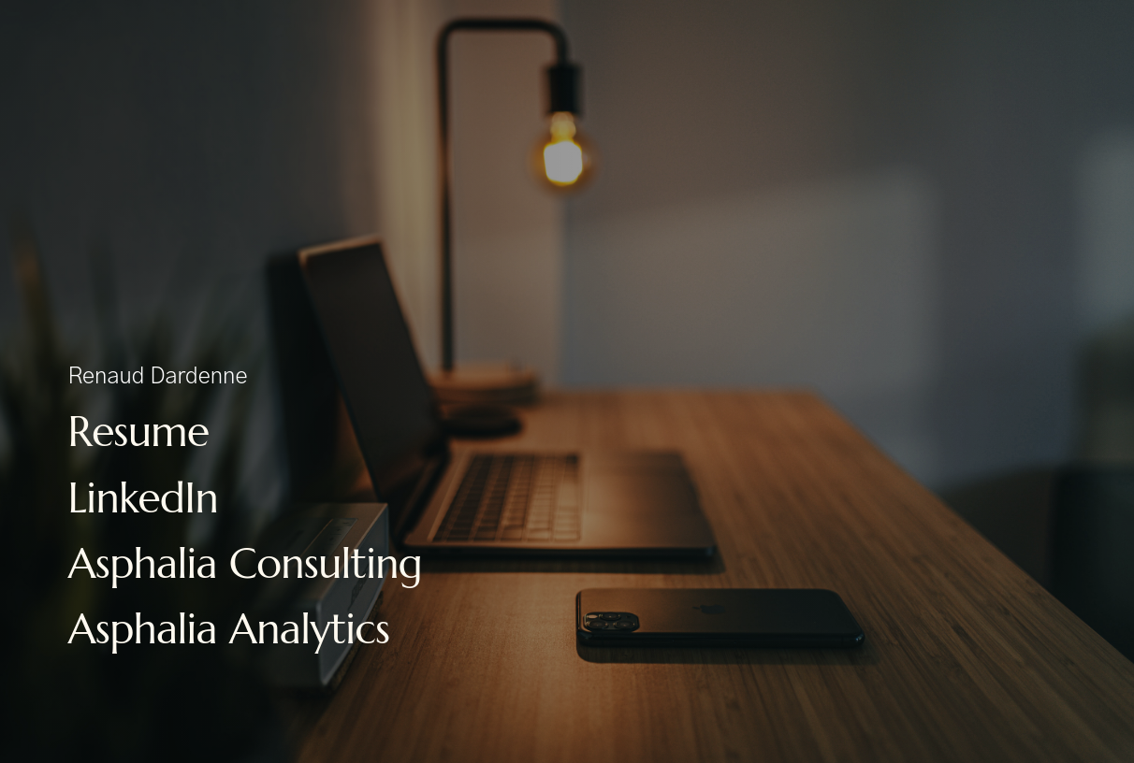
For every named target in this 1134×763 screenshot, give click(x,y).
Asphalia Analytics (228, 629)
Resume (138, 431)
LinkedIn (142, 498)
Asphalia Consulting (244, 563)
